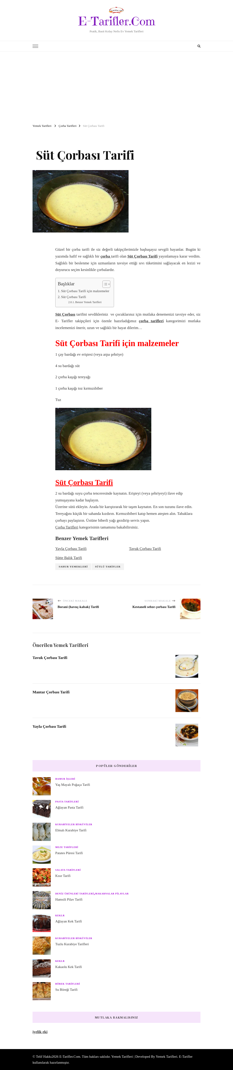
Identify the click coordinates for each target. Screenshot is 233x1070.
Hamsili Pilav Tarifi (68, 899)
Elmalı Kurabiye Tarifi (70, 830)
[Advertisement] (116, 85)
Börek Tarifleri (67, 984)
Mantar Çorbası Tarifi (53, 691)
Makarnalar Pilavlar (112, 893)
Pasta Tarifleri (67, 801)
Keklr (60, 915)
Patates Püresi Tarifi (69, 853)
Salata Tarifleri (68, 870)
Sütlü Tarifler (108, 566)
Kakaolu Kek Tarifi (68, 967)
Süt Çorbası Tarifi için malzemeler (85, 291)
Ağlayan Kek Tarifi (68, 921)
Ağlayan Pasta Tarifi (69, 807)
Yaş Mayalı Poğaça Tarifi (72, 785)
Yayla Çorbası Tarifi (70, 548)
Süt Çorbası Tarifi (73, 297)
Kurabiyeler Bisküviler (73, 824)
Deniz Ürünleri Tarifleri (74, 893)
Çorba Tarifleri (66, 527)
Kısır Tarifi (63, 876)
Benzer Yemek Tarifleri (88, 302)
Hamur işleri (65, 779)
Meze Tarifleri (66, 847)
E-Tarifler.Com (116, 21)
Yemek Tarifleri (166, 1056)
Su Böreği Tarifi (66, 989)
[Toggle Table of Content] (104, 284)
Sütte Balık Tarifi (68, 558)
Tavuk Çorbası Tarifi (145, 548)
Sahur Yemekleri (73, 566)
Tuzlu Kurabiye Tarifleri (72, 944)
